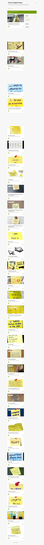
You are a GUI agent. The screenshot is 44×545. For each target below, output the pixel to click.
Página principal (10, 8)
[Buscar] (36, 3)
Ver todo (9, 12)
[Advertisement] (15, 35)
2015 (26, 17)
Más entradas (16, 542)
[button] (22, 26)
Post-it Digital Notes (15, 3)
